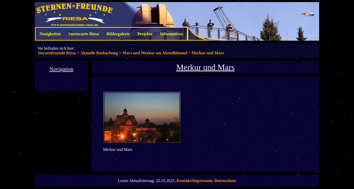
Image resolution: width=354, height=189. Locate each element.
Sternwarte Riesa (83, 34)
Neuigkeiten (50, 34)
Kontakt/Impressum (194, 180)
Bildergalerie (118, 34)
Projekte (144, 34)
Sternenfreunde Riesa (57, 53)
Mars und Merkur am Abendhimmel (154, 53)
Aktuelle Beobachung (99, 53)
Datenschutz (225, 180)
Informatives (171, 34)
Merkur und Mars (207, 53)
